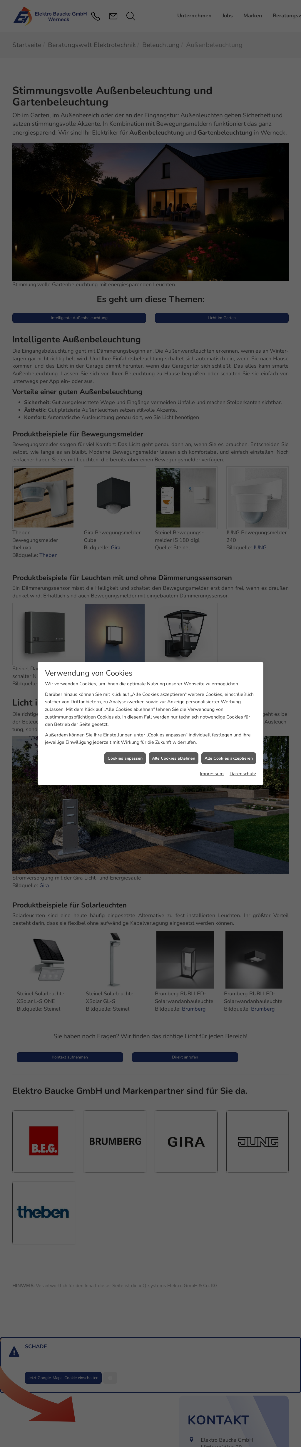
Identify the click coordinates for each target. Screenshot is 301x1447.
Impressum (212, 774)
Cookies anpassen (125, 758)
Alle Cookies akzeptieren (229, 758)
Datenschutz (243, 774)
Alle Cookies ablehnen (173, 758)
